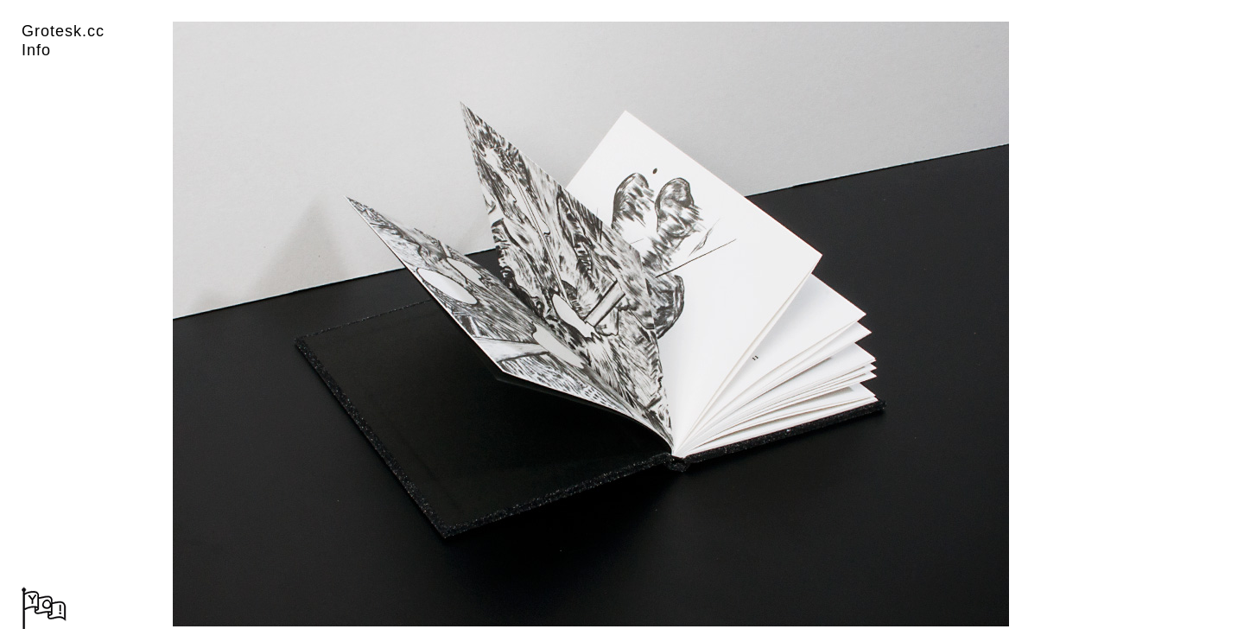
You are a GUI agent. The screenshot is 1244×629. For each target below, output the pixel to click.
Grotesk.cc (63, 31)
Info (36, 50)
